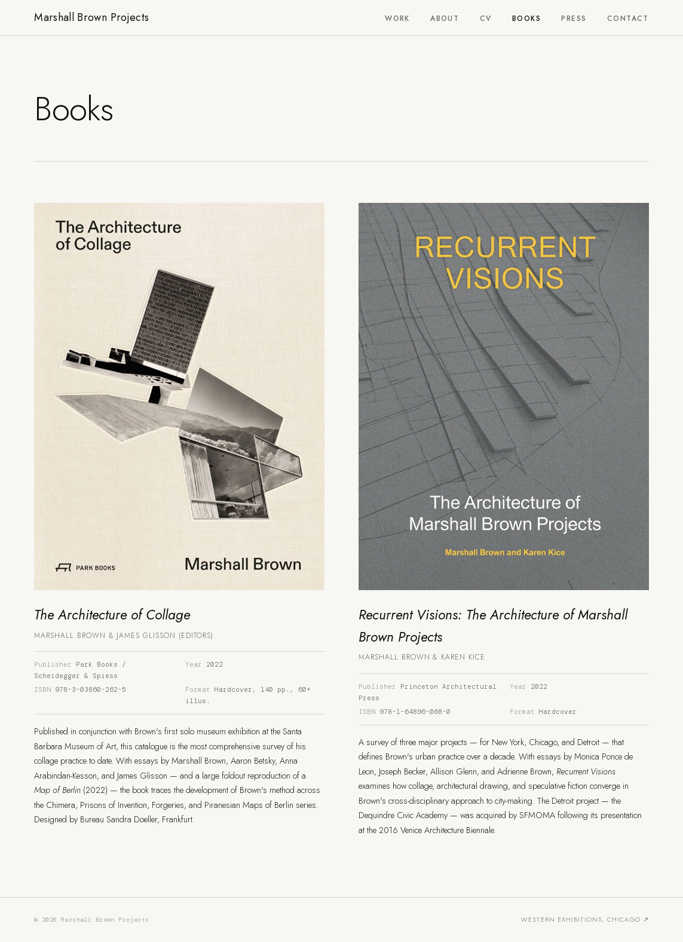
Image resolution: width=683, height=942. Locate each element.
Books (526, 18)
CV (486, 18)
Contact (628, 18)
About (444, 18)
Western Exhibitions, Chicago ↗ (585, 919)
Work (397, 18)
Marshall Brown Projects (91, 17)
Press (573, 18)
